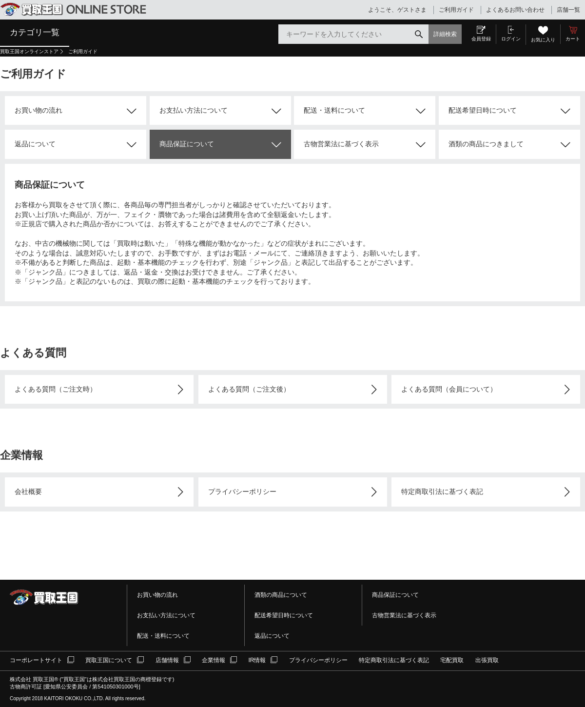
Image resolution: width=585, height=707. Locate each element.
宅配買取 (452, 660)
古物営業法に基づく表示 (341, 144)
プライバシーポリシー (242, 491)
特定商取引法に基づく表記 (442, 491)
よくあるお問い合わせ (515, 9)
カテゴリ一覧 (34, 32)
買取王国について (108, 660)
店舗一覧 (568, 9)
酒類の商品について (280, 594)
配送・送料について (334, 110)
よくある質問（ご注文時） (56, 389)
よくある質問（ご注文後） (249, 389)
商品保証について (186, 144)
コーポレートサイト (36, 660)
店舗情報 (167, 660)
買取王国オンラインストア (29, 51)
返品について (35, 144)
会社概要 (28, 491)
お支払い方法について (193, 110)
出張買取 (487, 660)
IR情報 (257, 660)
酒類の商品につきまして (486, 144)
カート (573, 38)
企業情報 (213, 660)
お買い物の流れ (38, 110)
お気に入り (543, 39)
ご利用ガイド (456, 9)
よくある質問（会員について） (449, 389)
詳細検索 (445, 34)
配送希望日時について (482, 110)
